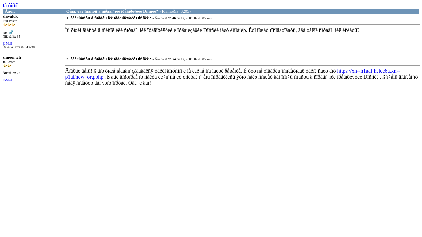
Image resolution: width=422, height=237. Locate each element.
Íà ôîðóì (11, 5)
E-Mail (7, 43)
